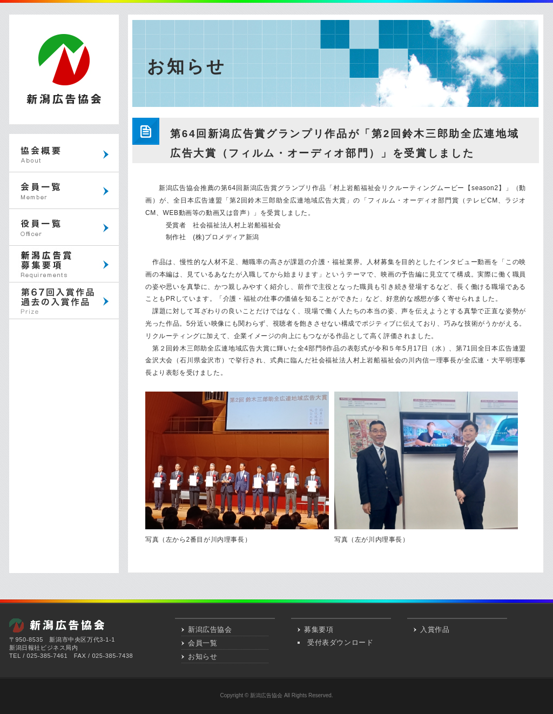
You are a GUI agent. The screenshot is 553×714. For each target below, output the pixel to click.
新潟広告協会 (210, 629)
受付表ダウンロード (340, 642)
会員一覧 (202, 643)
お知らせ (202, 656)
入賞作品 (434, 629)
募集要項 (318, 629)
